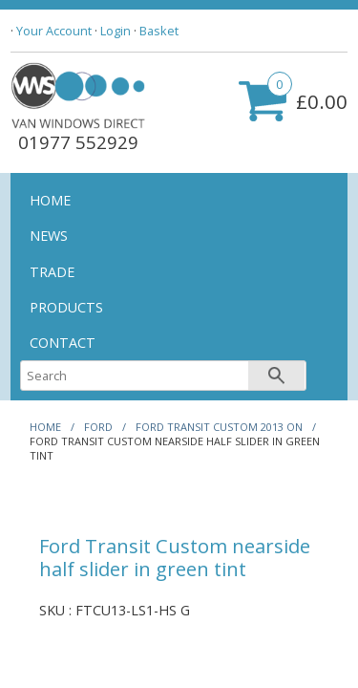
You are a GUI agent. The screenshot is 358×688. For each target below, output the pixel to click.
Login (115, 30)
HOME (50, 200)
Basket (159, 30)
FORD (98, 426)
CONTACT (62, 342)
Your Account (54, 30)
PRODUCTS (66, 307)
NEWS (49, 235)
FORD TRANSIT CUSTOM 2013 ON (219, 426)
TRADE (52, 272)
